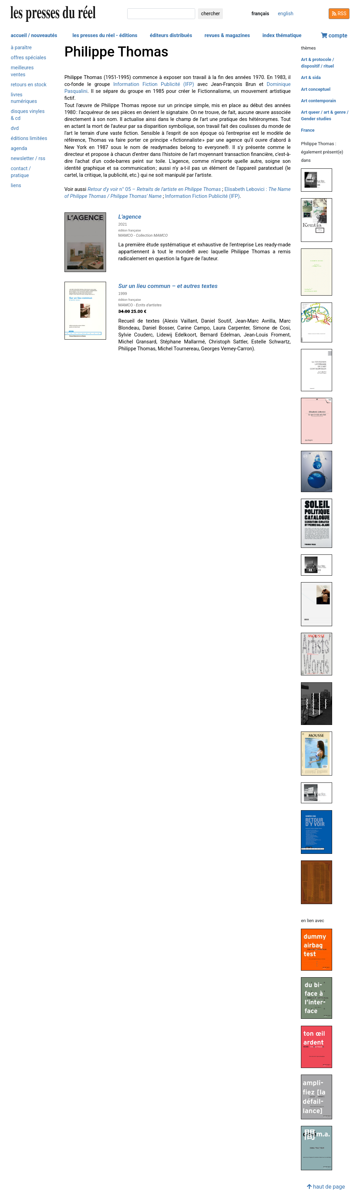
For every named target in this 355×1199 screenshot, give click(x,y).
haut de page (326, 1186)
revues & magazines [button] (227, 35)
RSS (339, 13)
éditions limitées (29, 138)
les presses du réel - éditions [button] (104, 35)
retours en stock (28, 85)
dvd (15, 128)
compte (334, 35)
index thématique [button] (282, 35)
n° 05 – (154, 189)
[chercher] (161, 13)
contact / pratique (21, 172)
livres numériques (24, 98)
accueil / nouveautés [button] (34, 35)
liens (16, 186)
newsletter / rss (28, 158)
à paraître (21, 48)
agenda (19, 148)
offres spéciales (28, 58)
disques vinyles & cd (28, 114)
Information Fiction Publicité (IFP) (153, 84)
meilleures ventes (22, 71)
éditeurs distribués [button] (171, 35)
